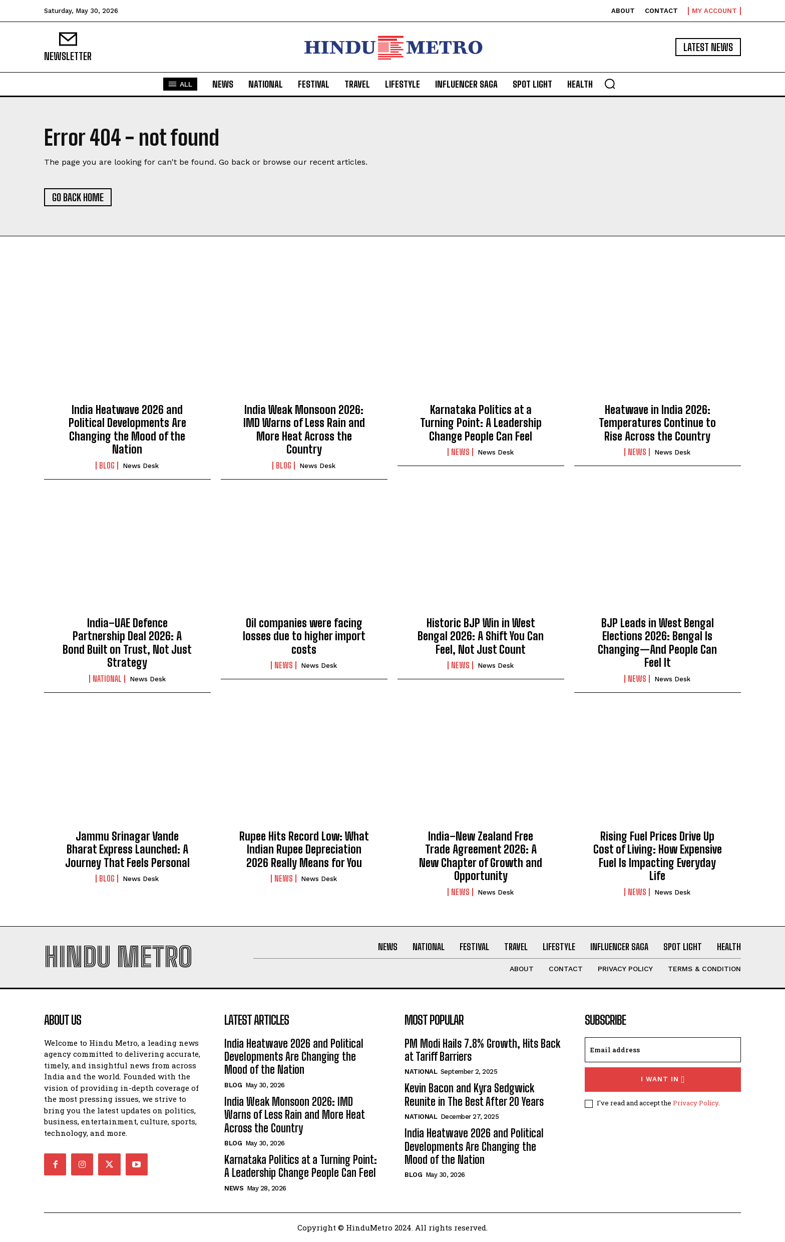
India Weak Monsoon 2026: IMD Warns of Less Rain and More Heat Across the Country (304, 429)
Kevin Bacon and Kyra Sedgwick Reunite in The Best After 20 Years (474, 1094)
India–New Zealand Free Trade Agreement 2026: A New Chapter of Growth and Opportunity (480, 856)
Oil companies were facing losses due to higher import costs (304, 636)
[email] (663, 1049)
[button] (610, 84)
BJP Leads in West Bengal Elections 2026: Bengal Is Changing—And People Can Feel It (657, 642)
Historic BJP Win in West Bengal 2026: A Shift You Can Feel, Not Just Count (481, 636)
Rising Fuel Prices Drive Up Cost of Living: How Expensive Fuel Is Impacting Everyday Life (657, 856)
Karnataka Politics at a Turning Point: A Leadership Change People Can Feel (481, 423)
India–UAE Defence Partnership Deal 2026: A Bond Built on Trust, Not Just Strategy (127, 642)
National (107, 679)
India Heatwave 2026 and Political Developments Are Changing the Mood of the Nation (127, 429)
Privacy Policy (695, 1102)
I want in (663, 1079)
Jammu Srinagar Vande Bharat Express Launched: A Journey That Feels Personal (127, 850)
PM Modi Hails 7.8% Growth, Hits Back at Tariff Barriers (482, 1050)
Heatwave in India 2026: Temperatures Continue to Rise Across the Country (657, 423)
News (460, 452)
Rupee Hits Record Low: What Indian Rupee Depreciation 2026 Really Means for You (304, 850)
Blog (107, 466)
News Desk (141, 466)
